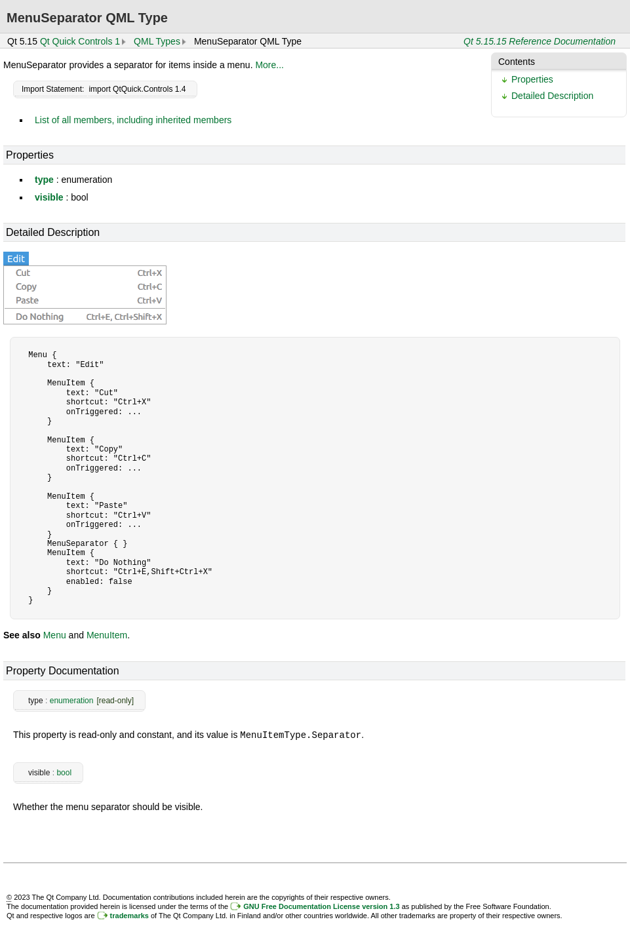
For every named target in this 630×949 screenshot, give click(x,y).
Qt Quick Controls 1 (80, 41)
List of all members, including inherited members (133, 120)
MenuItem (107, 635)
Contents (516, 61)
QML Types (157, 41)
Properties (532, 79)
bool (63, 772)
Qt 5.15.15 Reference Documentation (539, 41)
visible (49, 197)
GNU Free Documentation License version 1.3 (321, 906)
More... (269, 65)
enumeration (72, 700)
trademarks (129, 915)
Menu (54, 635)
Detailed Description (552, 95)
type (44, 179)
